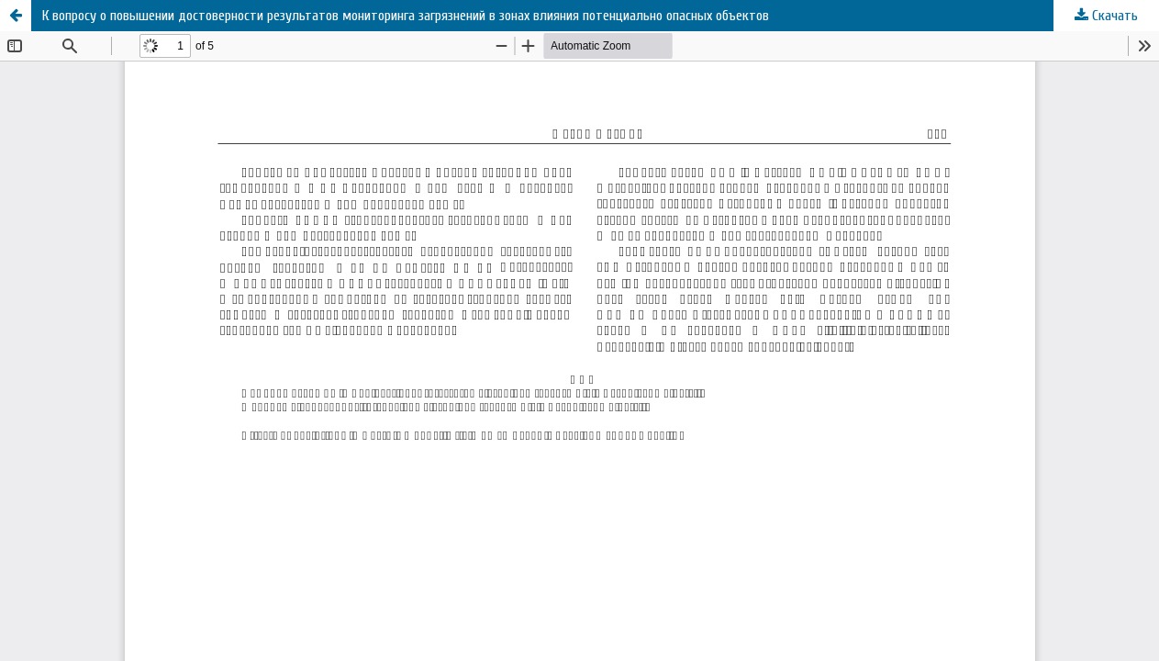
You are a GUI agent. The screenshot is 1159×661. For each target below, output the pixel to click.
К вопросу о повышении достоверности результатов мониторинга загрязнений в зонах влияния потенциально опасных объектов (405, 15)
